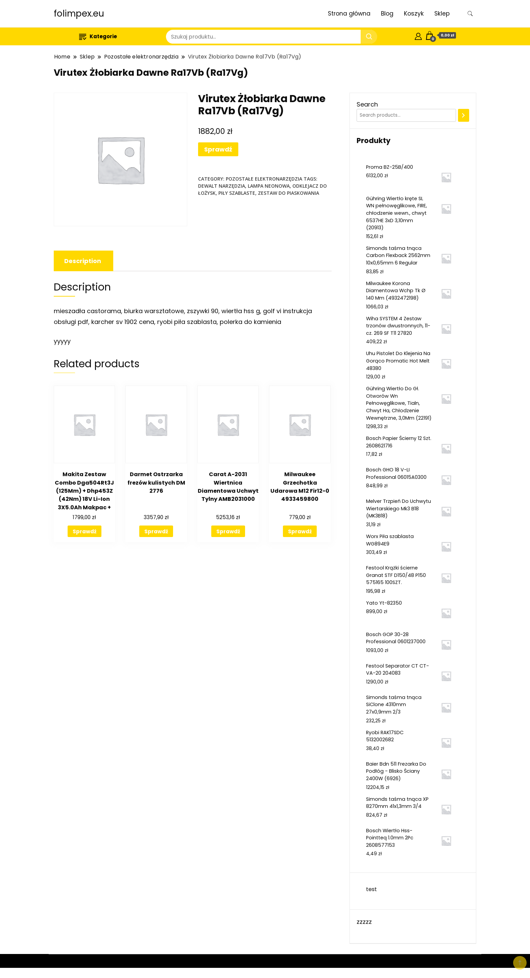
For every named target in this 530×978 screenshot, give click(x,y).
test (371, 889)
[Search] (463, 115)
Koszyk (414, 13)
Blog (387, 13)
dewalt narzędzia (221, 186)
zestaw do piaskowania (288, 193)
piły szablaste (236, 193)
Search (367, 104)
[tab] (82, 261)
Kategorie (98, 36)
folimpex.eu (79, 13)
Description (82, 261)
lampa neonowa (269, 186)
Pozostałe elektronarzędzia (264, 179)
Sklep (442, 13)
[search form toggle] (470, 13)
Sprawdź (218, 149)
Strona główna (349, 13)
